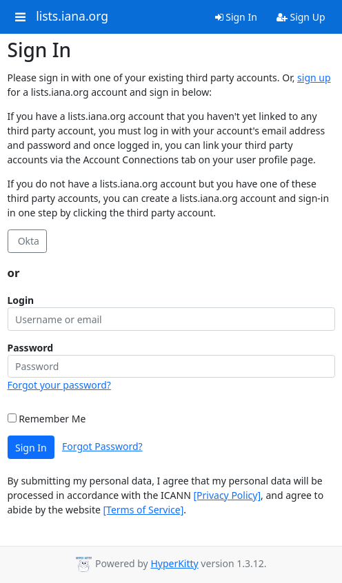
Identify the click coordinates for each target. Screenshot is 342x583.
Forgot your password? (59, 384)
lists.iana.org (72, 16)
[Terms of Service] (143, 509)
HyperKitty (174, 563)
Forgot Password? (102, 446)
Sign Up (300, 16)
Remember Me (47, 418)
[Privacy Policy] (227, 495)
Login (21, 300)
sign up (313, 77)
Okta (27, 240)
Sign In (236, 16)
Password (31, 347)
